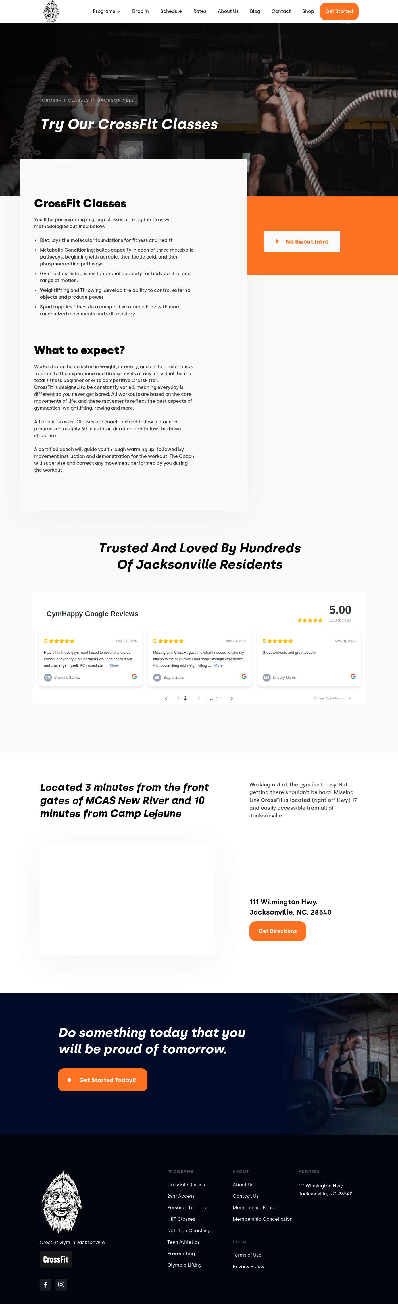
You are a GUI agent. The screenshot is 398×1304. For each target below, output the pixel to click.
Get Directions (278, 931)
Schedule (171, 11)
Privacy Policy (248, 1266)
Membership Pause (254, 1207)
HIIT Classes (181, 1219)
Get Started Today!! (107, 1080)
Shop (308, 11)
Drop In (140, 11)
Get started (339, 11)
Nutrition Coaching (189, 1230)
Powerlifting (181, 1253)
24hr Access (181, 1196)
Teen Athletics (183, 1242)
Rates (199, 11)
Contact (281, 11)
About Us (228, 11)
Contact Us (246, 1196)
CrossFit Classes (186, 1184)
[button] (106, 11)
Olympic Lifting (184, 1265)
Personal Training (186, 1207)
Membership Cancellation (263, 1219)
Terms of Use (247, 1255)
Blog (255, 11)
